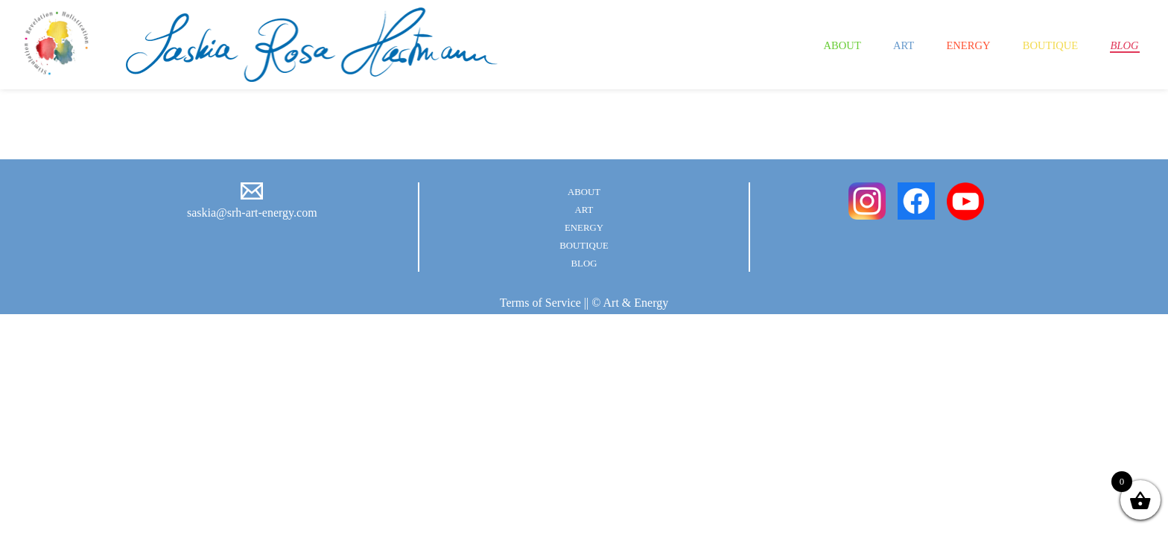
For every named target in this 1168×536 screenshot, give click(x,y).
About (803, 44)
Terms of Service (540, 302)
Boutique (1037, 44)
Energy (943, 44)
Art (871, 44)
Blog (1120, 44)
